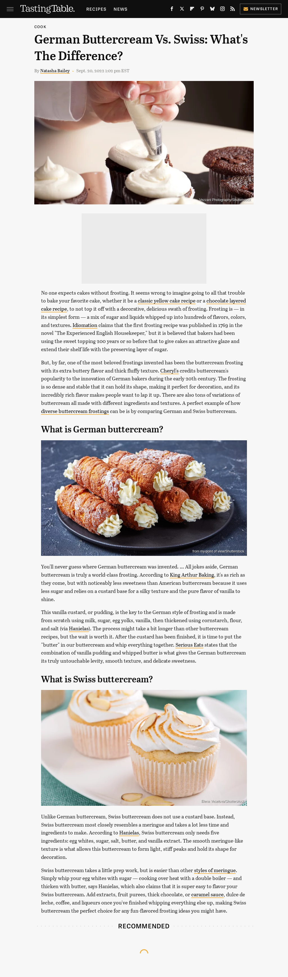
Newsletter (260, 8)
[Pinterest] (202, 10)
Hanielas (79, 628)
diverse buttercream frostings (75, 411)
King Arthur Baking (192, 574)
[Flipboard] (192, 10)
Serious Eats (189, 644)
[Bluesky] (212, 10)
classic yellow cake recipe (166, 300)
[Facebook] (172, 10)
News (120, 9)
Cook (40, 26)
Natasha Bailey (55, 70)
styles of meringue (215, 870)
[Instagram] (222, 10)
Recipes (96, 9)
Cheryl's (169, 370)
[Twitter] (182, 10)
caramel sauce (207, 894)
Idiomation (85, 325)
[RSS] (232, 10)
